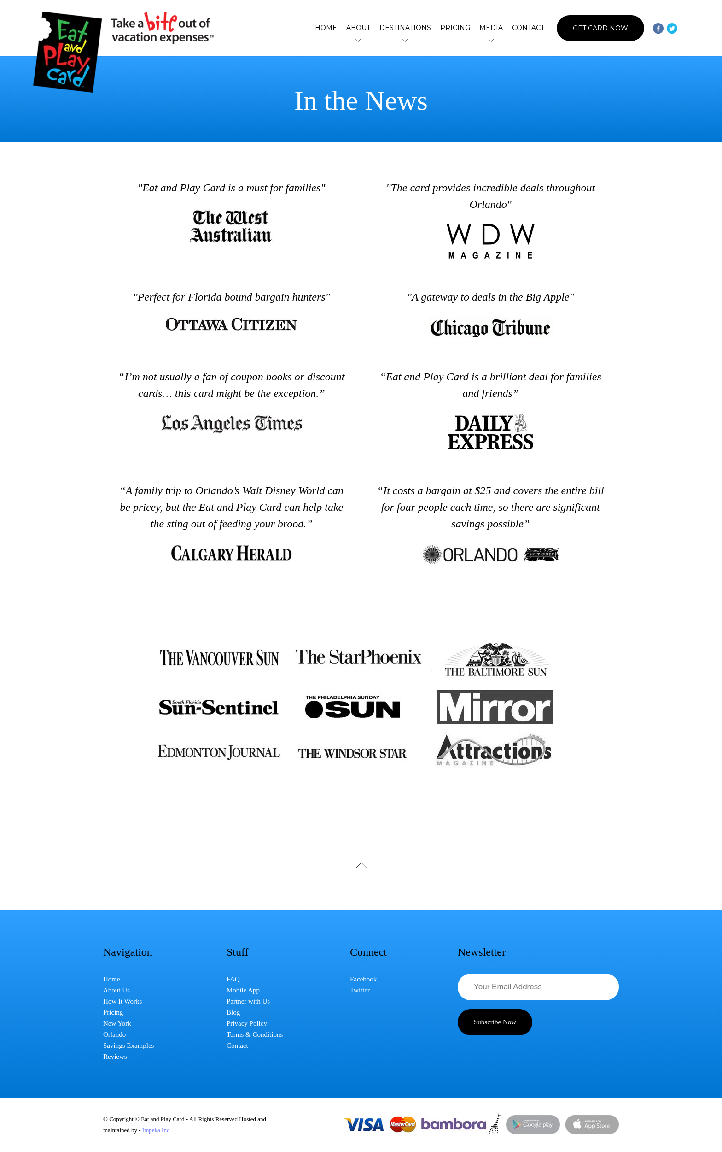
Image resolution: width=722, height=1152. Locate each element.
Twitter (360, 990)
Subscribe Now (495, 1022)
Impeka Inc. (156, 1130)
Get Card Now (600, 28)
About (358, 28)
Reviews (115, 1056)
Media (491, 28)
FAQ (233, 979)
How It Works (122, 1001)
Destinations (405, 28)
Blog (233, 1012)
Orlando (114, 1034)
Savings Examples (128, 1045)
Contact (528, 27)
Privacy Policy (247, 1023)
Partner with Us (248, 1001)
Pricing (455, 27)
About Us (116, 990)
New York (117, 1023)
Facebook (363, 979)
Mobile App (243, 990)
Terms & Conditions (255, 1034)
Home (326, 27)
